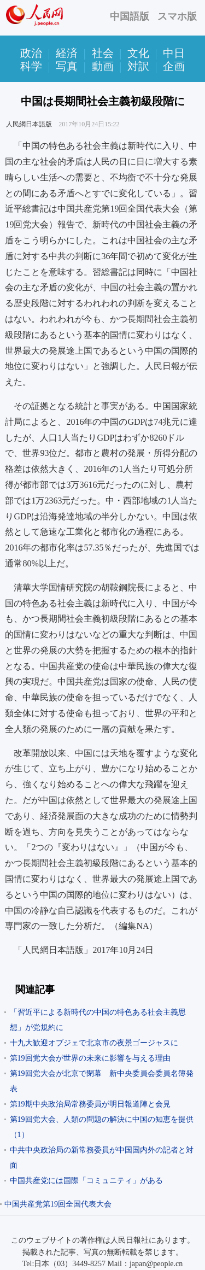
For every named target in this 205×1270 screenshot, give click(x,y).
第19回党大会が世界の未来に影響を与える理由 (90, 1058)
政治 (31, 53)
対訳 (138, 66)
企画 (174, 66)
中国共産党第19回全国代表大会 (58, 1204)
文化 (138, 53)
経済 (67, 53)
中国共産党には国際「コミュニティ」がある (86, 1181)
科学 (31, 66)
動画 (103, 66)
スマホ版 (177, 16)
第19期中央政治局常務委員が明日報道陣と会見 (90, 1104)
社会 (103, 53)
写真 (67, 66)
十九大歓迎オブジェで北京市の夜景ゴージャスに (94, 1043)
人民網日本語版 (29, 124)
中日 (174, 53)
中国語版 (129, 16)
